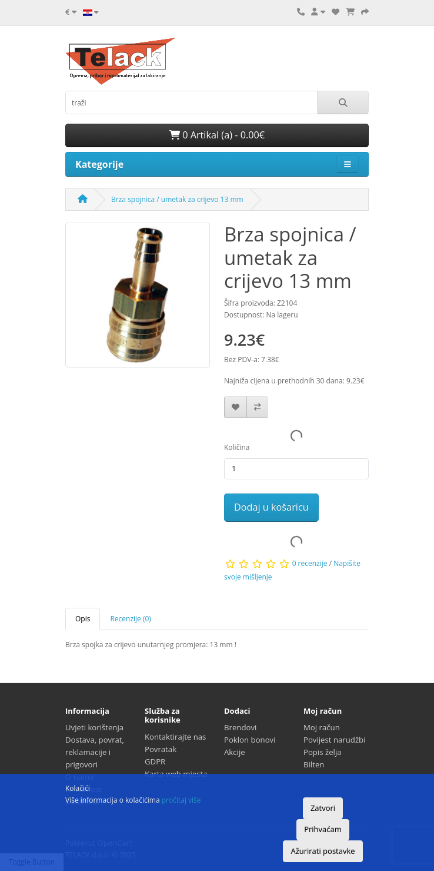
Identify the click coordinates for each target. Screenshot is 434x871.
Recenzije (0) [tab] (130, 619)
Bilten (313, 764)
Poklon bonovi (250, 739)
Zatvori (323, 808)
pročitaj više (181, 800)
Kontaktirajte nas (175, 736)
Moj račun (321, 727)
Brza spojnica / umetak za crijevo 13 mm (177, 199)
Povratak (160, 749)
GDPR (155, 761)
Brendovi (240, 727)
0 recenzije (310, 563)
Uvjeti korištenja (94, 727)
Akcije (234, 752)
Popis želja (322, 752)
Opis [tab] (82, 619)
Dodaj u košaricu (271, 507)
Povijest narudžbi (334, 739)
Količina (236, 447)
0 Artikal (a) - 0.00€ (217, 134)
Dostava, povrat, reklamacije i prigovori (94, 752)
